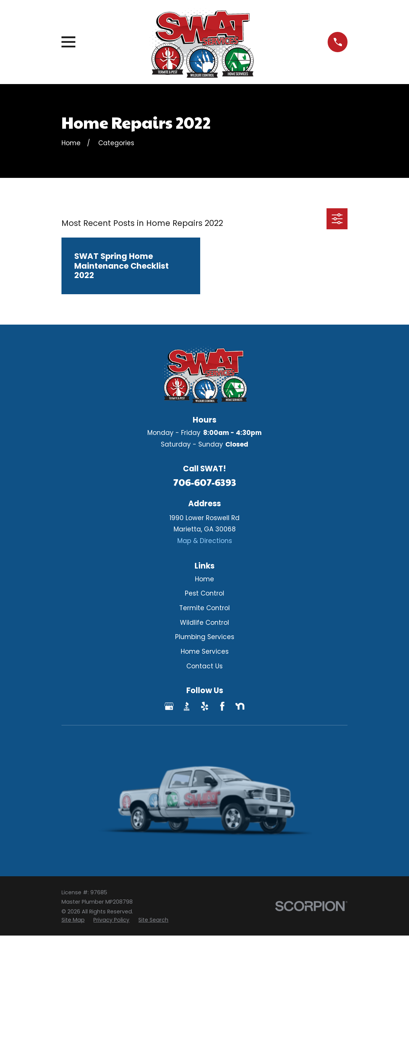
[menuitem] (73, 920)
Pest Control (204, 593)
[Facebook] (222, 706)
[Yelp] (204, 706)
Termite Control (204, 607)
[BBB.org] (186, 706)
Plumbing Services (204, 636)
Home (204, 579)
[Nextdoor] (239, 706)
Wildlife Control (204, 622)
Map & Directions (204, 540)
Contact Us (204, 666)
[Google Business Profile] (169, 706)
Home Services (205, 651)
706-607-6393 (204, 482)
